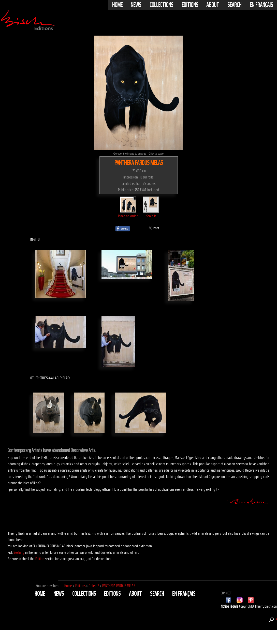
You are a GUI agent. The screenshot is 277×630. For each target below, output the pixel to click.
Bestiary (18, 552)
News (136, 5)
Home (117, 5)
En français (261, 5)
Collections (161, 5)
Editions (190, 5)
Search (234, 5)
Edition (39, 559)
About (212, 5)
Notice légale (230, 606)
